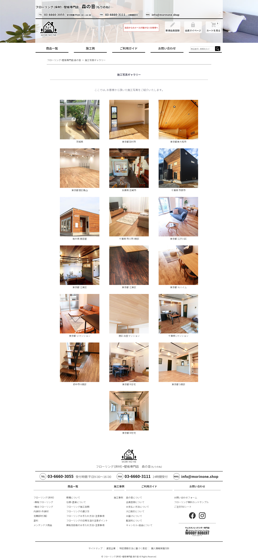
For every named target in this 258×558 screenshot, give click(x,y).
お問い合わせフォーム (185, 497)
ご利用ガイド (129, 48)
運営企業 (111, 548)
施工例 (90, 48)
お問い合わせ (167, 48)
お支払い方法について (137, 506)
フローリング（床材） (44, 497)
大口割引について (135, 511)
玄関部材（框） (40, 516)
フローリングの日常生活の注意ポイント (87, 520)
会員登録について (135, 502)
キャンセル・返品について (139, 525)
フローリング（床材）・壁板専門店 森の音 (129, 466)
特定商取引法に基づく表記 (133, 548)
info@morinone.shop (165, 15)
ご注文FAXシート (183, 506)
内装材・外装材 (41, 511)
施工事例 (118, 497)
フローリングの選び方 (77, 511)
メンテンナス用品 (43, 525)
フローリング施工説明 (77, 506)
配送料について (134, 520)
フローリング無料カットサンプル (191, 502)
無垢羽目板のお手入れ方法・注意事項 (85, 525)
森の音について (134, 497)
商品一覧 (52, 48)
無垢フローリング (44, 502)
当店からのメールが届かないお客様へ (141, 27)
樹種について (73, 497)
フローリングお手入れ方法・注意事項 (85, 516)
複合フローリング (44, 506)
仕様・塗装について (76, 502)
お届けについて (134, 516)
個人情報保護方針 (160, 548)
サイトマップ (95, 548)
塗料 (36, 520)
